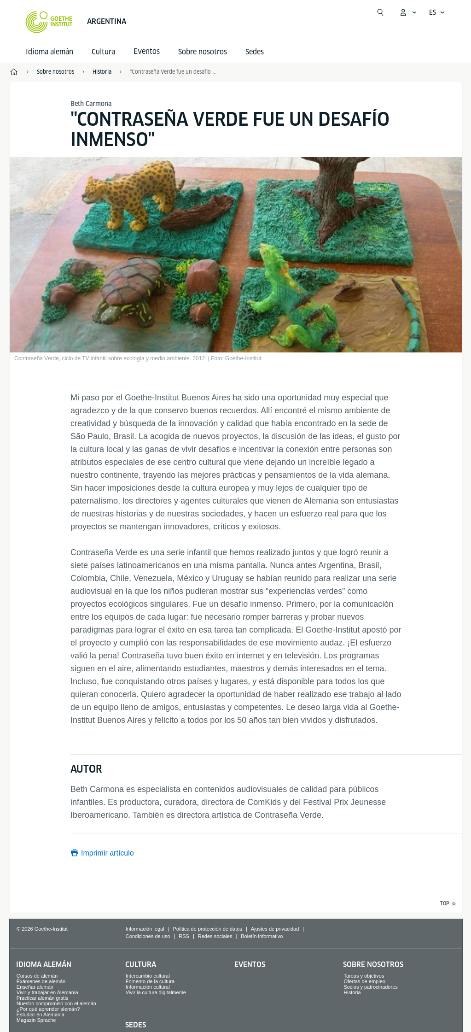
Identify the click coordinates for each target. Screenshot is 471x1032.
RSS (184, 936)
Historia (352, 992)
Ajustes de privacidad (275, 929)
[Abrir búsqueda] (380, 12)
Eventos (249, 964)
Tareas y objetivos (363, 976)
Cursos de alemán (37, 976)
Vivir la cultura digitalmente (156, 992)
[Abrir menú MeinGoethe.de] (408, 12)
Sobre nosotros (202, 52)
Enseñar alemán (35, 987)
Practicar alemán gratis (43, 998)
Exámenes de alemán (41, 981)
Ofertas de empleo (364, 981)
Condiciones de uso (148, 936)
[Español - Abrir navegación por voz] (437, 12)
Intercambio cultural (148, 976)
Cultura (103, 52)
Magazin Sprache (36, 1020)
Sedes (254, 52)
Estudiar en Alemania (40, 1014)
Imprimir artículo (107, 853)
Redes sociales (215, 936)
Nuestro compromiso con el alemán (56, 1003)
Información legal (145, 929)
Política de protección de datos (207, 929)
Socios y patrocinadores (370, 987)
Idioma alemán (49, 52)
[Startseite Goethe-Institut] (49, 22)
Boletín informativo (262, 936)
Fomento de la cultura (150, 981)
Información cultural (148, 987)
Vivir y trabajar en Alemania (47, 992)
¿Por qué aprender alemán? (48, 1009)
